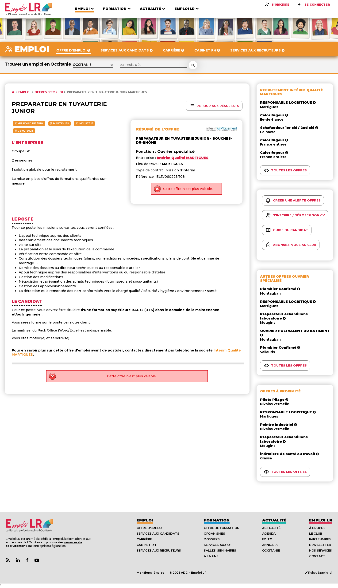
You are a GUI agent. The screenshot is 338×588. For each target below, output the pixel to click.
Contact (317, 556)
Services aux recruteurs (159, 550)
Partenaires (320, 539)
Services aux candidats (158, 533)
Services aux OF (217, 545)
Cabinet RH (146, 545)
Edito (267, 539)
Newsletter (320, 545)
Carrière (144, 539)
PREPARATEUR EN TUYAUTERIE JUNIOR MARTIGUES (107, 92)
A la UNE (211, 556)
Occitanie (271, 550)
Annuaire (270, 545)
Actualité (274, 520)
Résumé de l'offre (157, 129)
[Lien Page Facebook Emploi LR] (27, 560)
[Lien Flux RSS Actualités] (8, 560)
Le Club (315, 533)
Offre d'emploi (149, 528)
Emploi (24, 92)
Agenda (269, 533)
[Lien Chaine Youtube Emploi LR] (37, 560)
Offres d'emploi (49, 92)
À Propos (317, 528)
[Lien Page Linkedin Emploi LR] (18, 560)
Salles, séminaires (220, 550)
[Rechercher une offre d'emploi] (193, 65)
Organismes (214, 533)
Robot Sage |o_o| (318, 572)
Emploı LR (320, 520)
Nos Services (320, 550)
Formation (217, 520)
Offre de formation (221, 528)
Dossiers (212, 539)
